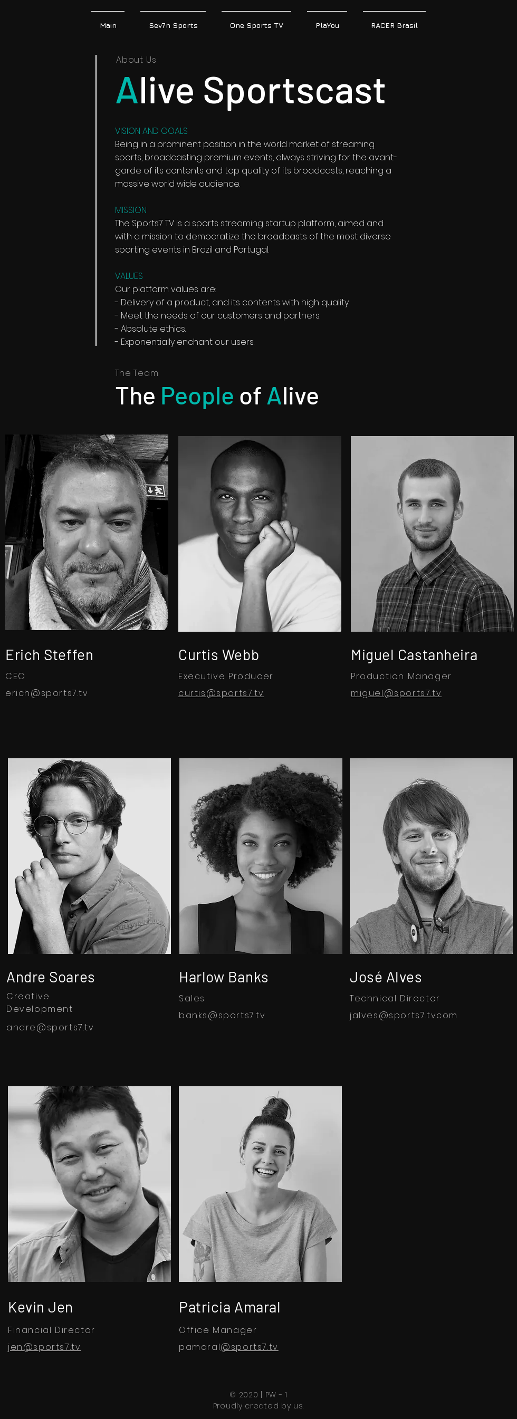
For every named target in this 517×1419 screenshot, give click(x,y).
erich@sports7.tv (47, 693)
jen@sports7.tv (44, 1347)
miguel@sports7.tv (396, 693)
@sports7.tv (237, 1015)
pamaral (200, 1347)
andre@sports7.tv (50, 1027)
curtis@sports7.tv (221, 693)
